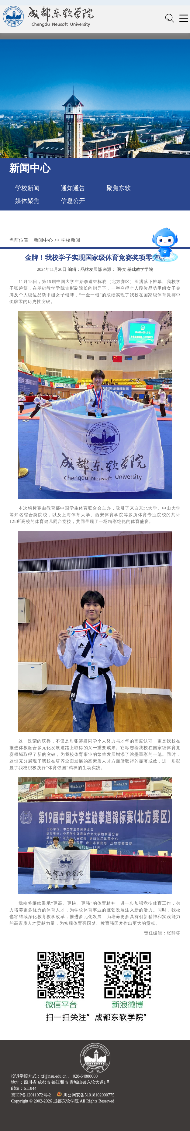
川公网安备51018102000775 (85, 1095)
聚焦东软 (118, 188)
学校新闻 (27, 188)
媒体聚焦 (27, 200)
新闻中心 (43, 240)
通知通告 (73, 188)
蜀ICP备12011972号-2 (31, 1095)
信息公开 (73, 200)
